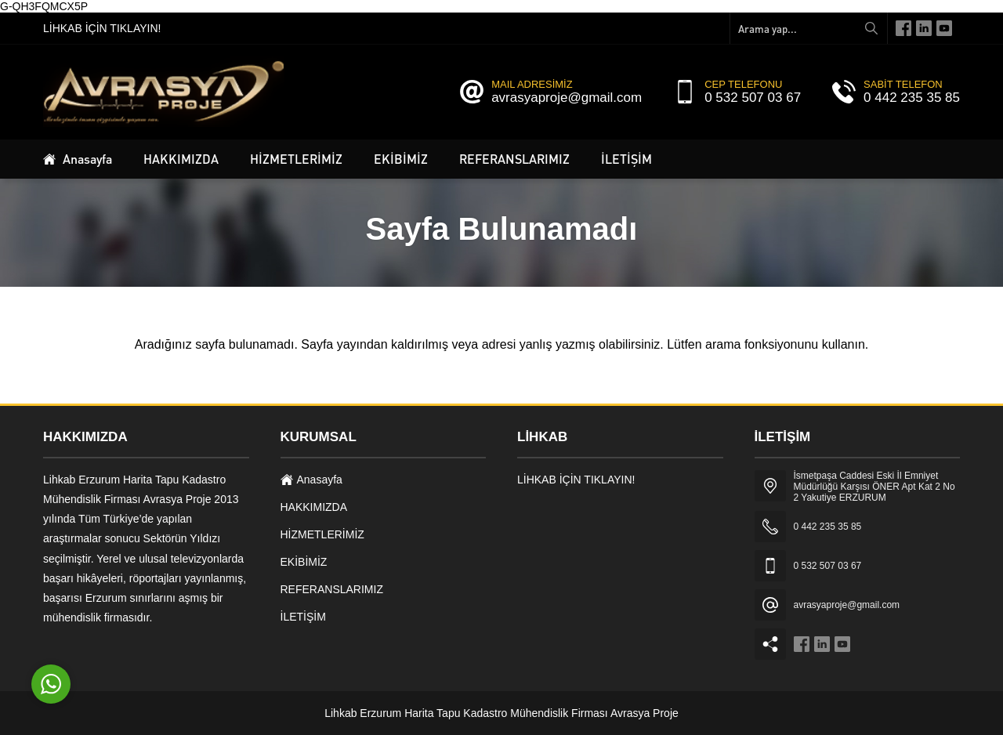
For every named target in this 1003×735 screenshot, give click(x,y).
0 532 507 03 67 (752, 97)
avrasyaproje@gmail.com (566, 97)
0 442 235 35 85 (912, 97)
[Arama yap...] (808, 28)
